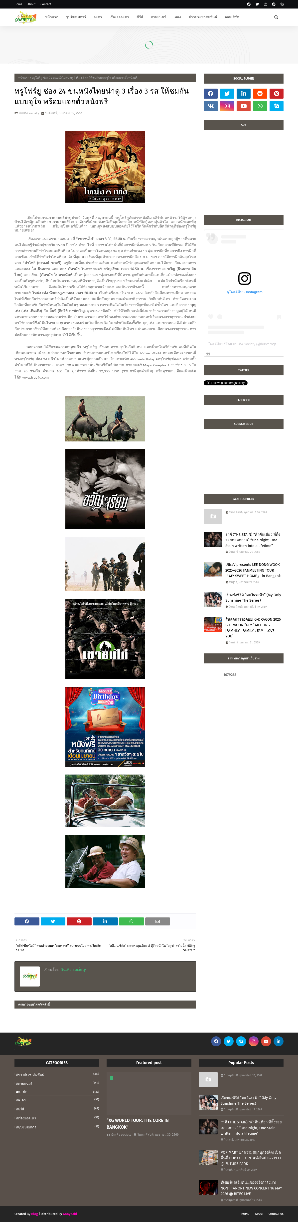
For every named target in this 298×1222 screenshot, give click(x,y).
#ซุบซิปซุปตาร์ (57, 1127)
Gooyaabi (70, 1214)
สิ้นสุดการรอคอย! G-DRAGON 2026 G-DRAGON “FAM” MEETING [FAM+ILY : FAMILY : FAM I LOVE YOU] (253, 628)
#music (57, 1092)
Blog (34, 1214)
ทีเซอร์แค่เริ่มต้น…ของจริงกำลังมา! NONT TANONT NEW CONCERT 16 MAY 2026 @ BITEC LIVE (251, 1188)
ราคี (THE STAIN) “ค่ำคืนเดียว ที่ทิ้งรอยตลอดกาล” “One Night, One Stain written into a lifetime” (252, 540)
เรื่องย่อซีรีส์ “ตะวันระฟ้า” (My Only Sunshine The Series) (253, 598)
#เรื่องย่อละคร (57, 1118)
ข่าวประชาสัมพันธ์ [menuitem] (202, 17)
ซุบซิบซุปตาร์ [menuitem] (76, 17)
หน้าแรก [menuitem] (51, 17)
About (31, 4)
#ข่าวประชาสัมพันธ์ (57, 1074)
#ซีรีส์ (57, 1109)
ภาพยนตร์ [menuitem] (158, 17)
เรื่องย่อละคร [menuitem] (119, 17)
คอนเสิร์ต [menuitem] (232, 17)
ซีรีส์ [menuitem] (140, 17)
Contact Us (276, 1213)
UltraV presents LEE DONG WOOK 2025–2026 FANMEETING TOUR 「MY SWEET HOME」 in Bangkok (253, 570)
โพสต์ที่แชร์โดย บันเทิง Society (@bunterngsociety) (247, 344)
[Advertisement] (244, 175)
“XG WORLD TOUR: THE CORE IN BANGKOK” (138, 1124)
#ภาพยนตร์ (57, 1083)
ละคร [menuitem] (98, 17)
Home (18, 4)
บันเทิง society (29, 113)
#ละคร (57, 1100)
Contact (45, 4)
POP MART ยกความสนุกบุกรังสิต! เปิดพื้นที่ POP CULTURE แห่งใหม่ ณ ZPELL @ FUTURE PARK (251, 1158)
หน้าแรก (23, 78)
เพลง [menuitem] (177, 17)
